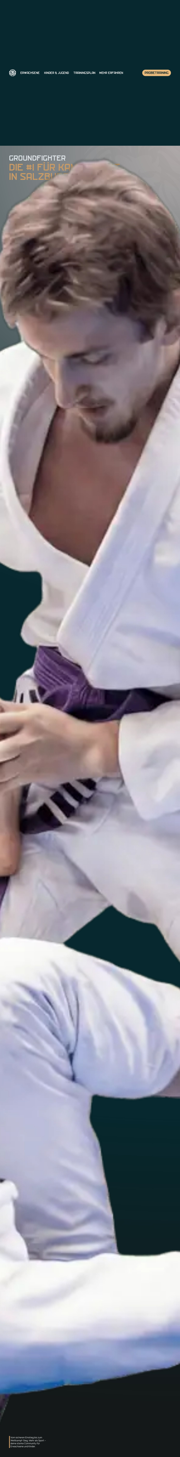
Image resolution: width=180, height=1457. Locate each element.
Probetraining (157, 73)
